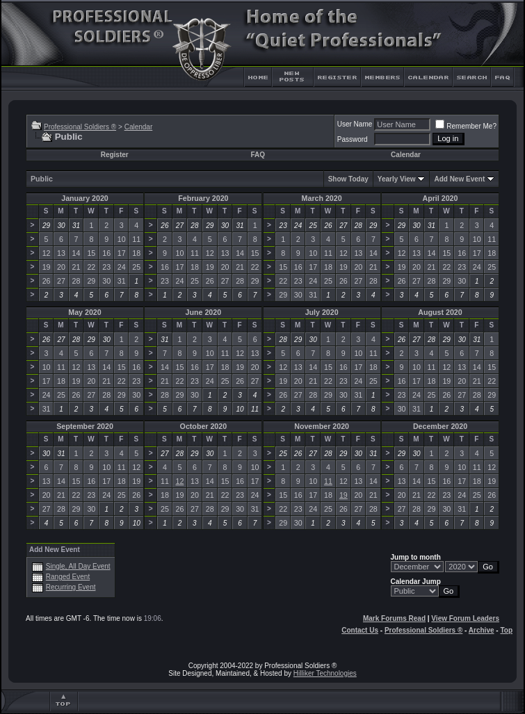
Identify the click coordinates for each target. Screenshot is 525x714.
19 (343, 495)
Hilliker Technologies (325, 673)
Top (506, 630)
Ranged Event (68, 577)
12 (179, 481)
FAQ (257, 155)
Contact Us (359, 630)
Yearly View (397, 179)
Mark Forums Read (394, 618)
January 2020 (84, 198)
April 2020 (440, 198)
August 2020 (440, 312)
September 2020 (84, 426)
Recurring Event (71, 587)
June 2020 (204, 312)
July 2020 (322, 312)
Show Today (348, 179)
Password (352, 139)
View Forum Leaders (465, 618)
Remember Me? (465, 126)
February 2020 (203, 198)
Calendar (138, 127)
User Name (355, 124)
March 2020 (322, 198)
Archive (481, 630)
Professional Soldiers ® (80, 127)
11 (328, 481)
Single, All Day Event (78, 566)
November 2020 (321, 426)
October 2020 (203, 426)
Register (115, 155)
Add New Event (459, 179)
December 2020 (440, 426)
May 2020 (84, 312)
